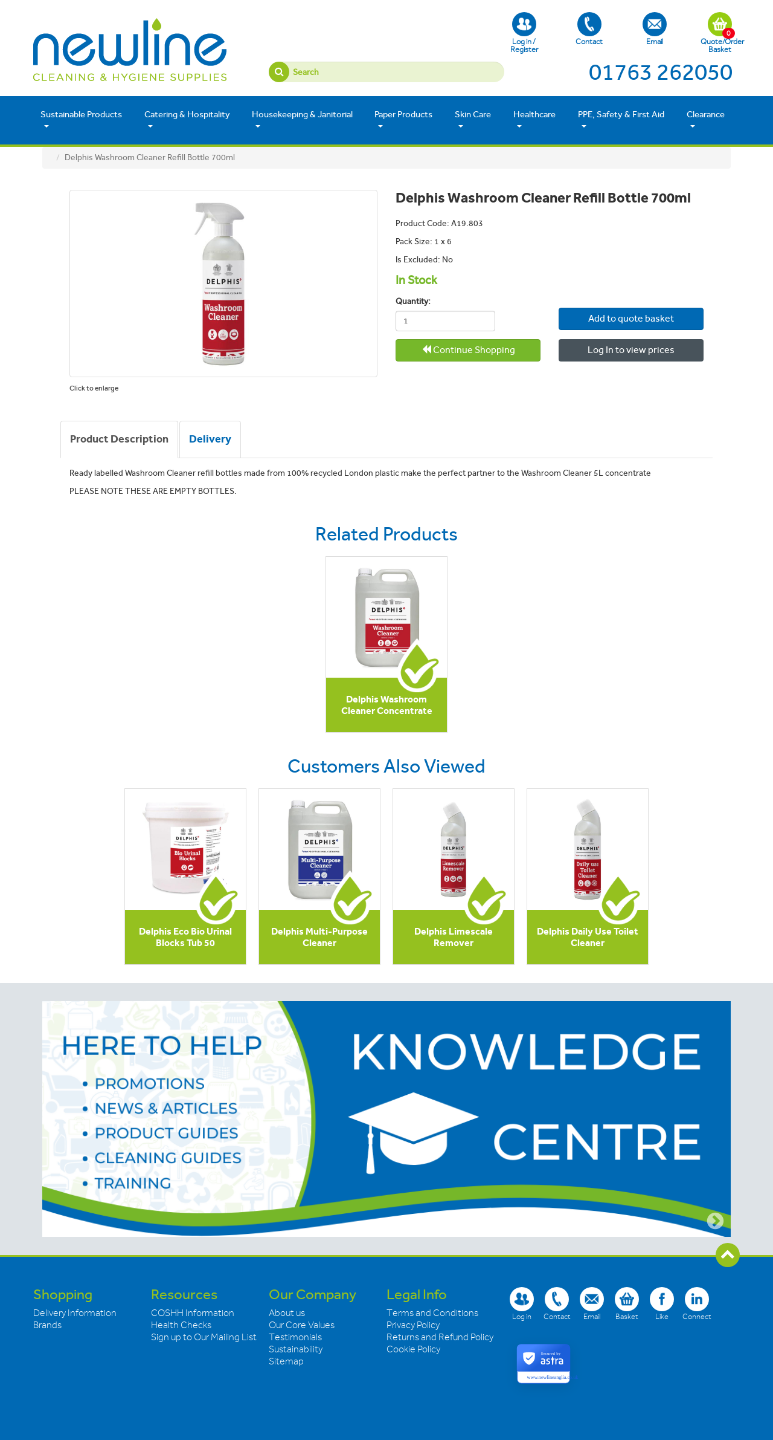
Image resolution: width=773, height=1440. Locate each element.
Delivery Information (75, 1313)
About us (287, 1313)
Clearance (706, 119)
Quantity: (413, 301)
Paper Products (403, 119)
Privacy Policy (413, 1325)
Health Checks (181, 1325)
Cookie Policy (413, 1349)
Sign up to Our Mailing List (204, 1337)
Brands (47, 1325)
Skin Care (473, 119)
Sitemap (286, 1361)
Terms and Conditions (432, 1313)
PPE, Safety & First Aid (621, 119)
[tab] (119, 439)
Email (655, 29)
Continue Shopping (468, 349)
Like (662, 1303)
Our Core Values (302, 1325)
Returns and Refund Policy (439, 1337)
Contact (589, 29)
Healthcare (534, 119)
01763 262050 (661, 72)
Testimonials (295, 1337)
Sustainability (295, 1349)
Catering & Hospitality (187, 119)
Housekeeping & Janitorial (302, 119)
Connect (696, 1303)
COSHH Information (192, 1313)
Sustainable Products (81, 119)
